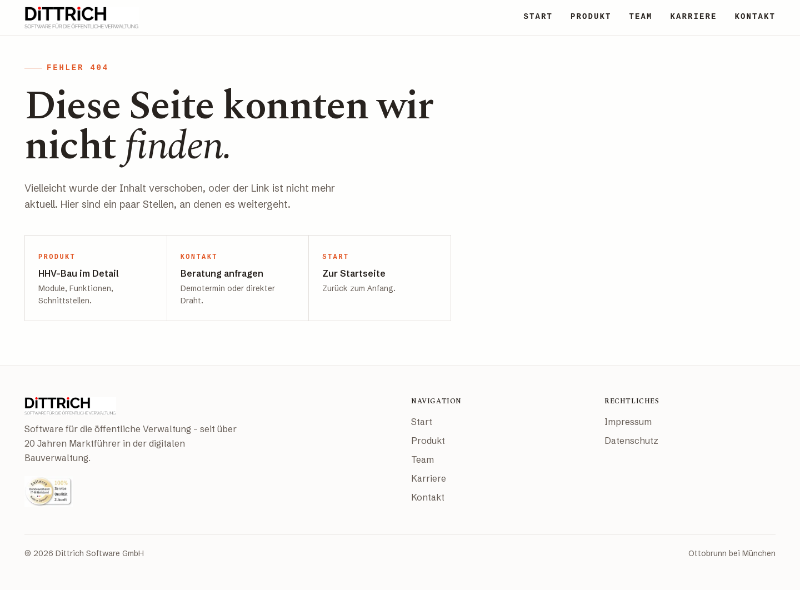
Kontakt (427, 497)
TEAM (640, 16)
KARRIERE (693, 16)
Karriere (428, 478)
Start (421, 421)
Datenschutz (631, 440)
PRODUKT (591, 16)
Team (422, 459)
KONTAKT (755, 16)
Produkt (428, 440)
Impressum (628, 421)
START (538, 16)
